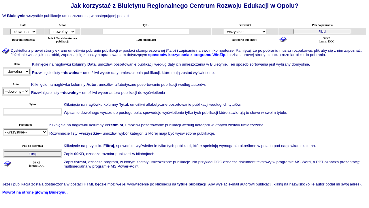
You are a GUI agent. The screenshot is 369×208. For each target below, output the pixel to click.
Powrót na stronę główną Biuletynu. (35, 192)
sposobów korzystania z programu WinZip (186, 55)
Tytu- (146, 25)
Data (23, 25)
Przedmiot (244, 25)
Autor (62, 25)
